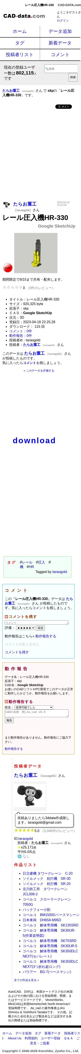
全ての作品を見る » (26, 981)
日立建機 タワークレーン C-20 (48, 875)
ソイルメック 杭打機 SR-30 (46, 880)
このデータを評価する (40, 370)
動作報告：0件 (20, 335)
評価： (20, 628)
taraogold (59, 572)
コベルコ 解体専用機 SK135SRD (50, 926)
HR (31, 567)
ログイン (63, 20)
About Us (14, 1039)
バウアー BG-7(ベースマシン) (47, 973)
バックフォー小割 (36, 911)
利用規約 (31, 1039)
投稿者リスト (20, 54)
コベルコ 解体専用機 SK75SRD (49, 942)
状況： (29, 707)
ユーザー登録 (50, 1039)
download (34, 440)
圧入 (41, 562)
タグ (20, 42)
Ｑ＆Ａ (68, 1039)
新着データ (60, 42)
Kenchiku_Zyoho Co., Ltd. (58, 1052)
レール (27, 562)
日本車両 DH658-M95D (42, 921)
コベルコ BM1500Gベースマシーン (51, 916)
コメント (60, 54)
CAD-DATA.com (69, 5)
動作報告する (45, 636)
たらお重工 (36, 776)
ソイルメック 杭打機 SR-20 (46, 885)
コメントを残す (17, 652)
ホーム (20, 31)
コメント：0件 (20, 331)
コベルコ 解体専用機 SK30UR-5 (50, 947)
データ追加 (60, 31)
